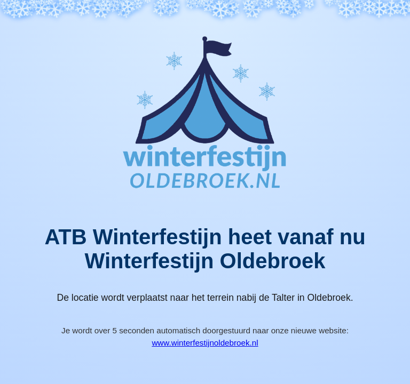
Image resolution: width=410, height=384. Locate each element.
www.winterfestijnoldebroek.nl (205, 342)
